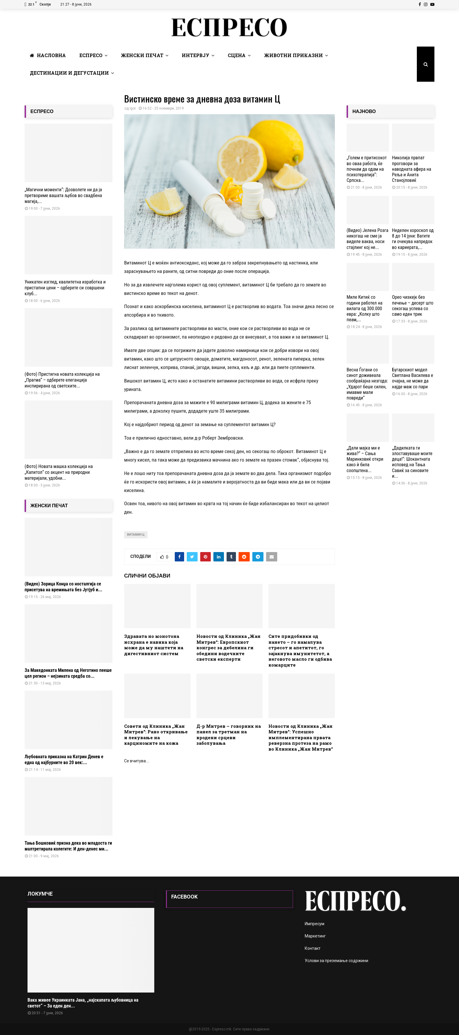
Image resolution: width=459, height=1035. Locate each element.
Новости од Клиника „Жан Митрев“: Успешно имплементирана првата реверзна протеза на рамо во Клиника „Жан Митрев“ (300, 737)
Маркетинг (315, 936)
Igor (133, 108)
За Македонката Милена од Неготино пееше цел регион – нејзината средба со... (68, 673)
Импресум (314, 923)
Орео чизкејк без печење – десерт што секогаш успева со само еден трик (412, 305)
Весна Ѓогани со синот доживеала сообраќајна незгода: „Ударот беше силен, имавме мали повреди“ (367, 384)
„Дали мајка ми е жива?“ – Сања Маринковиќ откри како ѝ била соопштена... (365, 459)
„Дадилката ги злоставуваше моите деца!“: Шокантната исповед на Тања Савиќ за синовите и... (412, 462)
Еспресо (90, 55)
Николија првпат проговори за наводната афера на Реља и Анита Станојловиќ (411, 169)
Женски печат (142, 55)
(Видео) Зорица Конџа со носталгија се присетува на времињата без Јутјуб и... (63, 586)
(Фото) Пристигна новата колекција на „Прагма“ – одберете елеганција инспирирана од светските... (62, 380)
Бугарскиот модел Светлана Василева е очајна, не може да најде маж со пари (412, 378)
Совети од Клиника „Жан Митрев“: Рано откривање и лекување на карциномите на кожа (156, 734)
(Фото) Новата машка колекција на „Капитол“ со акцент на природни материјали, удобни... (59, 472)
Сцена (237, 55)
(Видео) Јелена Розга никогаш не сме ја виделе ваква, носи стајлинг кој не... (367, 239)
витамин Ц (136, 534)
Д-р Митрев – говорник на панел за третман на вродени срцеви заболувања (228, 734)
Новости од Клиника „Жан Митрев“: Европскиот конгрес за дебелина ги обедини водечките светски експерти (228, 647)
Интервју (195, 55)
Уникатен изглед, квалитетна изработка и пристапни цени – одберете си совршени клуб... (65, 287)
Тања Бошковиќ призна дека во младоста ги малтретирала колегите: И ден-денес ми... (68, 846)
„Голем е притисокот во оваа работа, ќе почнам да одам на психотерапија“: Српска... (367, 169)
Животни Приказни (293, 55)
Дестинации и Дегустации (69, 73)
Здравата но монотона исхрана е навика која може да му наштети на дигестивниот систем (153, 644)
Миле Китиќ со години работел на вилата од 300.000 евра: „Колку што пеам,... (364, 308)
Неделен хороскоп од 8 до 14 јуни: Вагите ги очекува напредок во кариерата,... (413, 239)
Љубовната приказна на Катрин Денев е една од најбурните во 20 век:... (64, 759)
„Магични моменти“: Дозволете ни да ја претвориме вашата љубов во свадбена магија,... (63, 195)
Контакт (313, 948)
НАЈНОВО (364, 111)
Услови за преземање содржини (336, 960)
